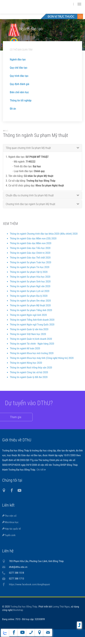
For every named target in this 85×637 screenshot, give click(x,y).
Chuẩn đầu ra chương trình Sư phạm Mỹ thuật (30, 197)
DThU (35, 7)
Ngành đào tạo (18, 59)
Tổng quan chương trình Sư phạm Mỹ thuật (28, 150)
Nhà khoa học (10, 522)
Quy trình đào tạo (19, 76)
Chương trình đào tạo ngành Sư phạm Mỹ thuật (30, 206)
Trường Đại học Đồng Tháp (23, 606)
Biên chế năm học (19, 92)
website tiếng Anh (5, 633)
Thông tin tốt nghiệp (20, 100)
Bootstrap (18, 610)
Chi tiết (40, 469)
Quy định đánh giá (19, 84)
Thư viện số (9, 515)
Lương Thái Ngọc (61, 606)
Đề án (13, 108)
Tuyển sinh (8, 535)
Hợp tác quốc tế (11, 528)
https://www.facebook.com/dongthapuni (29, 584)
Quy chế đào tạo (18, 67)
